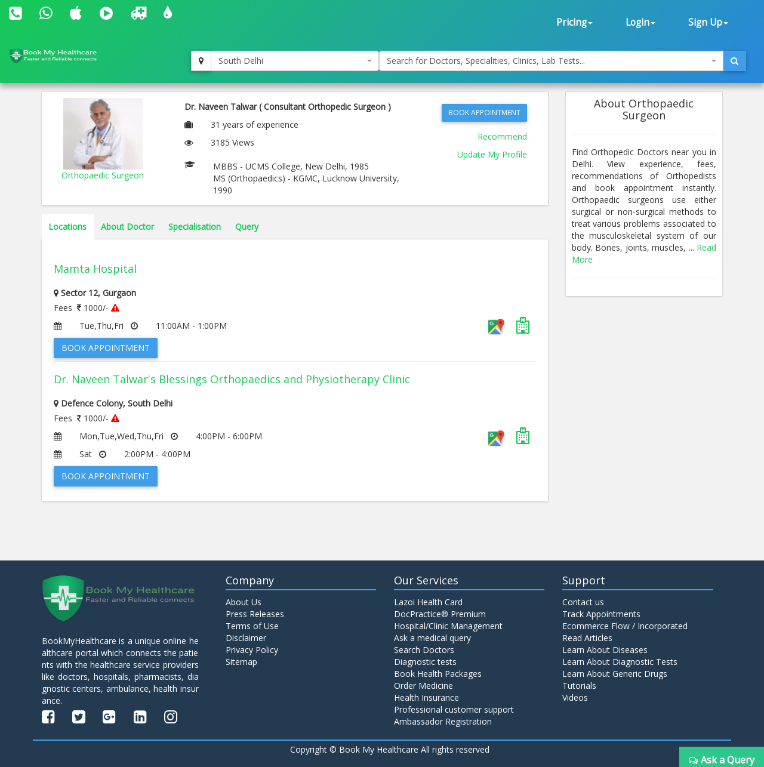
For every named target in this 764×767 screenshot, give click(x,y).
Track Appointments (601, 614)
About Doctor (127, 226)
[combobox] (295, 61)
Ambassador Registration (443, 721)
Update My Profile (492, 154)
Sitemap (241, 661)
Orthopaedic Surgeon (102, 175)
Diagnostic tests (425, 661)
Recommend (502, 136)
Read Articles (587, 637)
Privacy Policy (252, 649)
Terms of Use (252, 626)
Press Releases (255, 614)
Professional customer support (454, 709)
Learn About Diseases (605, 649)
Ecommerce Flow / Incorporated (625, 626)
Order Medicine (423, 685)
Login (640, 22)
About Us (243, 602)
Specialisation (194, 226)
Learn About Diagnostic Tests (619, 661)
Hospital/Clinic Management (448, 626)
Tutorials (579, 685)
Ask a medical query (432, 637)
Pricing (574, 22)
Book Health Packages (438, 673)
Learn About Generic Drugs (614, 673)
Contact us (583, 602)
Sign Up (708, 22)
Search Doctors (424, 649)
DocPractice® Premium (440, 614)
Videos (575, 697)
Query (246, 226)
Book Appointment (484, 112)
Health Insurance (426, 697)
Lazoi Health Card (428, 602)
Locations (67, 226)
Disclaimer (246, 637)
